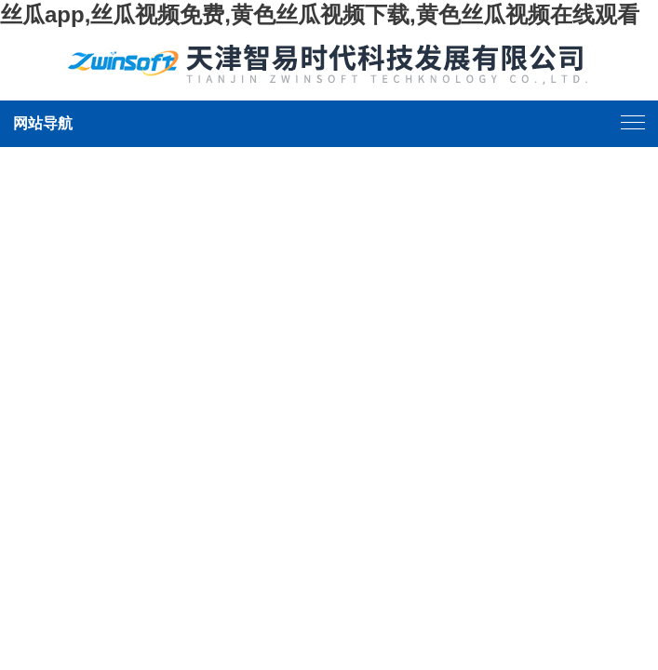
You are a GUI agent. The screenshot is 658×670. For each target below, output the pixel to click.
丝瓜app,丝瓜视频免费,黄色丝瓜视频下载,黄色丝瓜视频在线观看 (319, 14)
